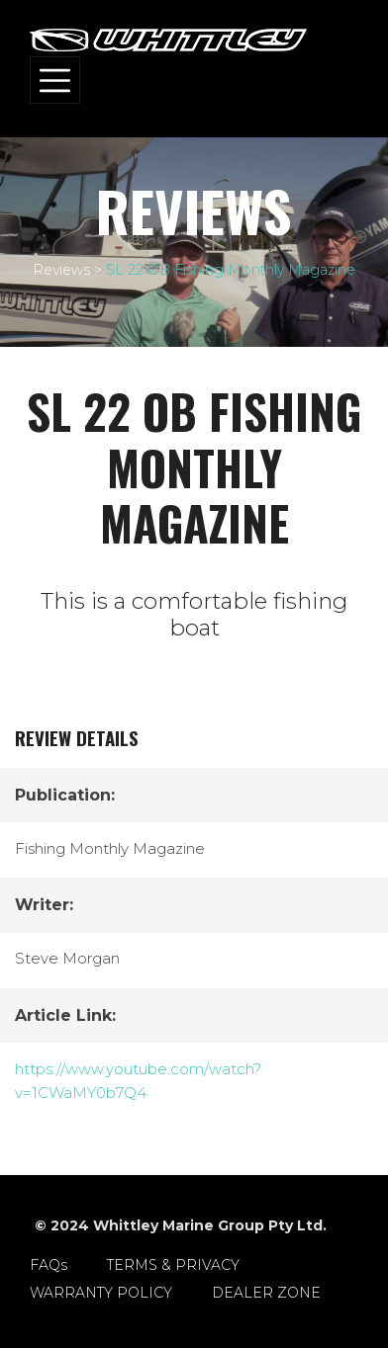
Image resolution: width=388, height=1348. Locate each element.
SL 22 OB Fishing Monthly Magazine (230, 270)
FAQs (48, 1265)
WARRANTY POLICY (101, 1293)
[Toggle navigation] (55, 80)
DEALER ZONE (266, 1293)
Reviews (61, 270)
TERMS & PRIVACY (173, 1265)
